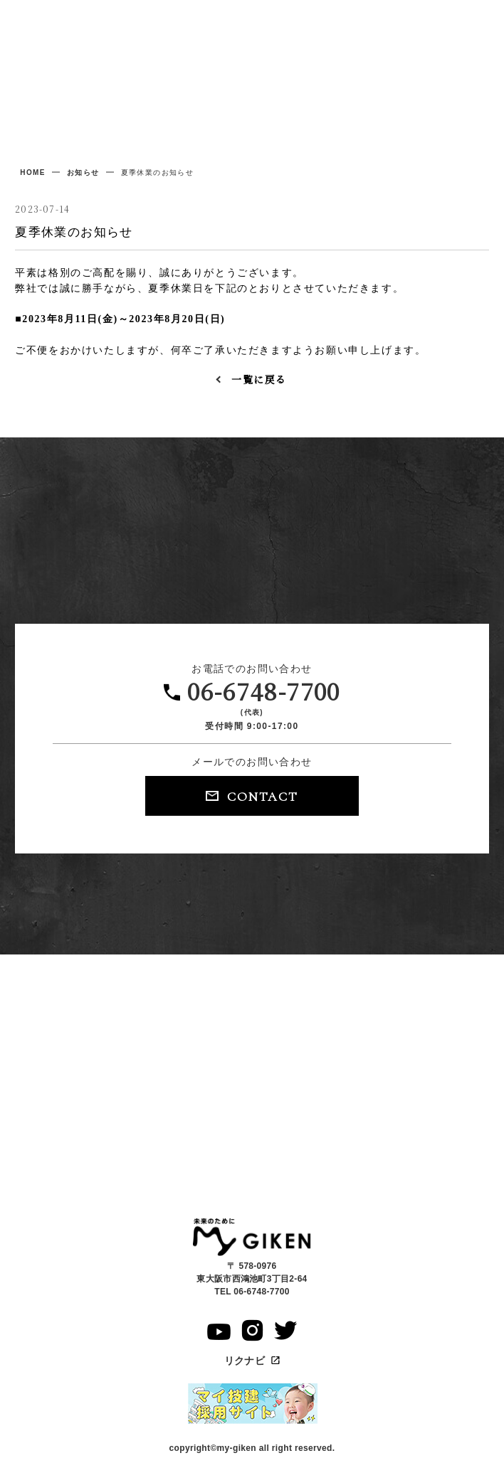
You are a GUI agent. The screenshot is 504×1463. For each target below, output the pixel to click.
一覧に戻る (258, 379)
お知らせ (83, 172)
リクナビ (252, 1360)
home (33, 172)
